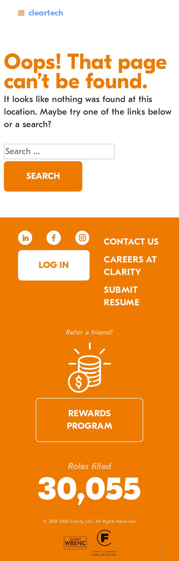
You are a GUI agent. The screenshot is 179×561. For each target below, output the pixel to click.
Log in (54, 265)
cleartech (45, 13)
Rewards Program (89, 419)
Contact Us (131, 242)
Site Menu (21, 12)
